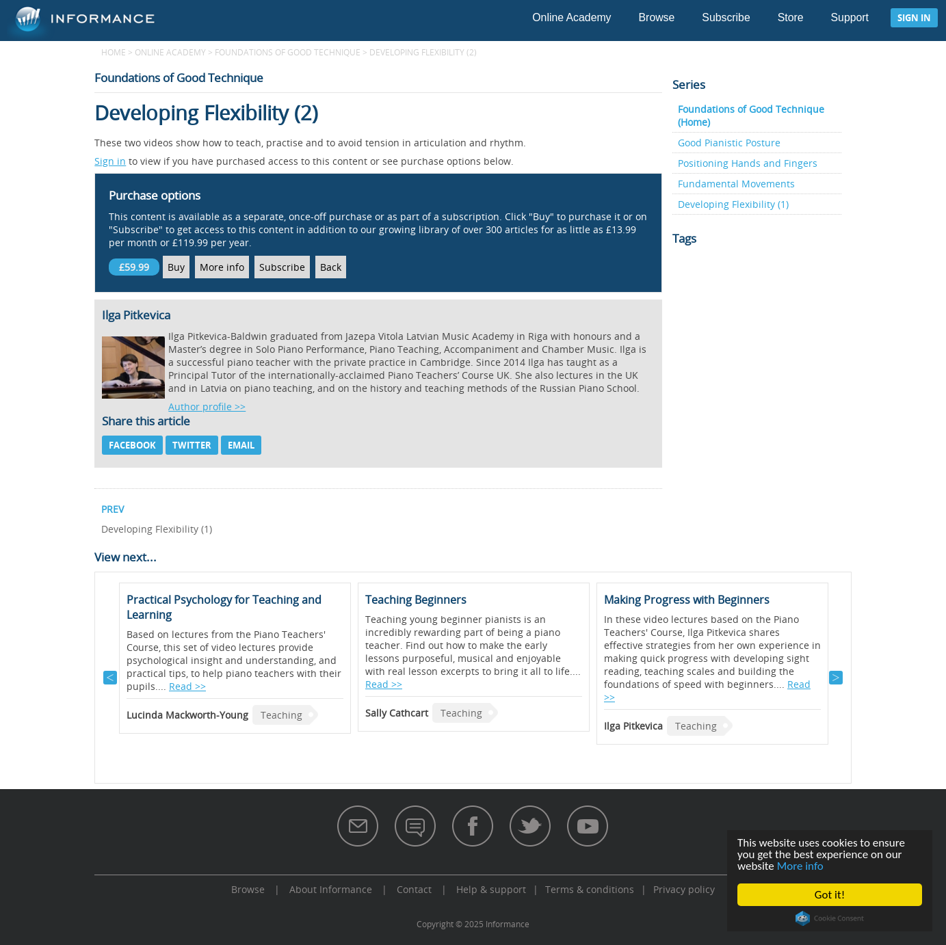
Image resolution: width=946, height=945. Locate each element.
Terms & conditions (589, 889)
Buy (176, 267)
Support (850, 17)
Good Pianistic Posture (729, 142)
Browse (657, 17)
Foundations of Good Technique (287, 51)
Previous (110, 677)
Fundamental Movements (736, 183)
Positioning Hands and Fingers (747, 163)
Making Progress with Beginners (687, 599)
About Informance (330, 889)
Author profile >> (207, 406)
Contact (414, 889)
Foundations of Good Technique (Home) (751, 116)
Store (791, 17)
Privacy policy (684, 889)
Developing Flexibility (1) (733, 204)
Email (241, 445)
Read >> (187, 686)
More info (800, 866)
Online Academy (571, 17)
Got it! (830, 895)
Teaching (281, 714)
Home (113, 51)
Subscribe (726, 17)
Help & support (491, 889)
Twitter (191, 445)
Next (836, 677)
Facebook (132, 445)
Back (330, 267)
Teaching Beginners (416, 599)
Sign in (914, 18)
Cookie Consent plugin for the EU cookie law (830, 918)
